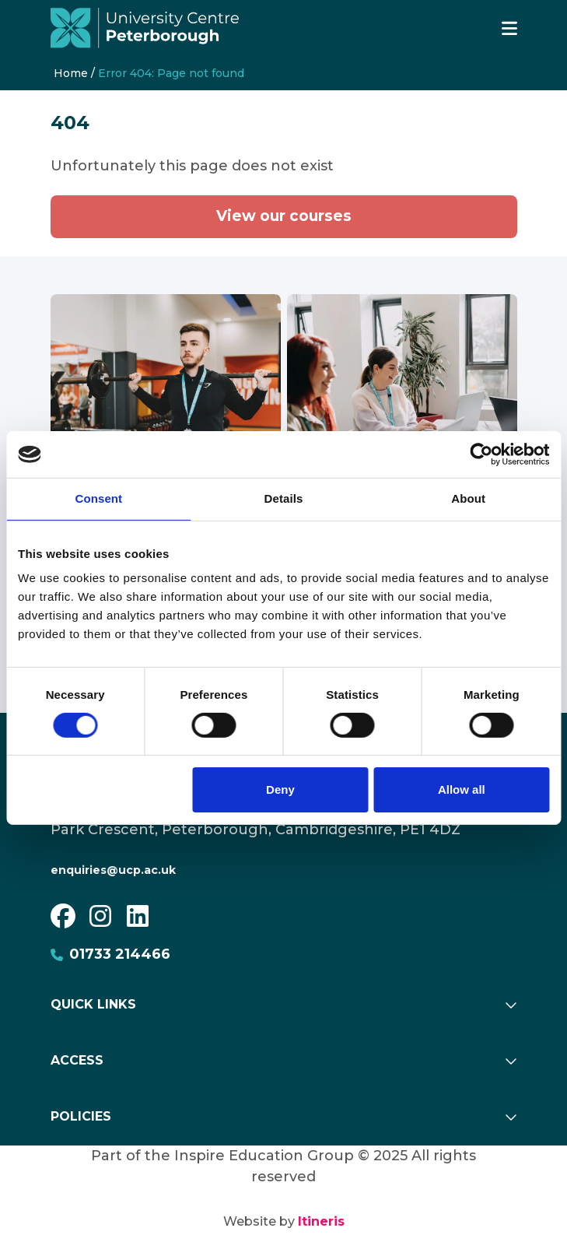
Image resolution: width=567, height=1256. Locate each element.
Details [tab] (283, 498)
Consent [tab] (98, 498)
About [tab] (468, 498)
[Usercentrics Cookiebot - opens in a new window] (481, 454)
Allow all (461, 789)
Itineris (321, 1221)
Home (71, 73)
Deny (280, 789)
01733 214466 (110, 954)
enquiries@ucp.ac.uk (113, 870)
